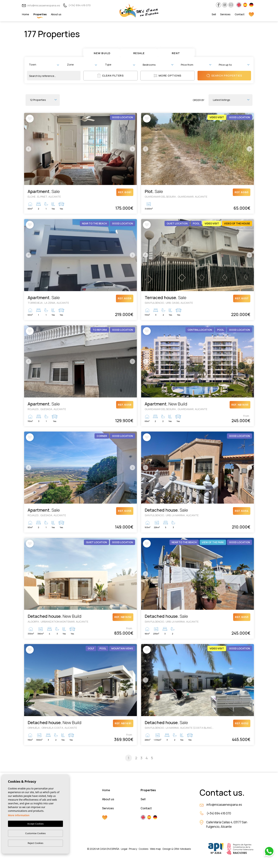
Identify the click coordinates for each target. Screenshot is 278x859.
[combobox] (44, 64)
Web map (155, 848)
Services (225, 14)
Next (133, 149)
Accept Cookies (35, 823)
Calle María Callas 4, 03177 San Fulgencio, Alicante (226, 824)
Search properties (224, 75)
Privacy (133, 848)
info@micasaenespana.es (41, 5)
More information (18, 815)
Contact (239, 14)
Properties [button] (40, 14)
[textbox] (45, 64)
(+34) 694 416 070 (77, 5)
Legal (124, 848)
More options (168, 75)
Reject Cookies (35, 843)
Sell (214, 14)
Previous (27, 149)
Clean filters (110, 75)
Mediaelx (185, 848)
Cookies (143, 848)
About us (56, 14)
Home (25, 14)
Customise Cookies (35, 833)
